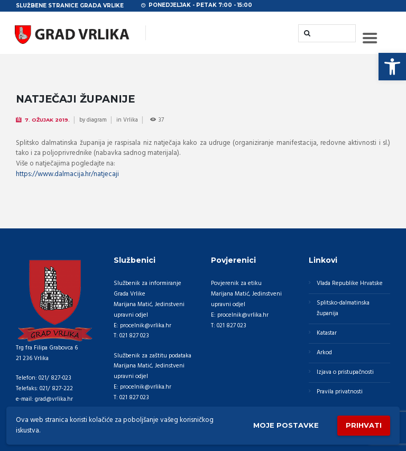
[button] (392, 66)
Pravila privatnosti (340, 392)
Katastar (327, 333)
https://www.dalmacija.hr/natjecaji (67, 174)
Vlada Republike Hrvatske (350, 283)
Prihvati (364, 425)
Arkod (324, 352)
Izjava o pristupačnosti (345, 372)
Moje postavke (286, 425)
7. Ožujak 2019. (47, 120)
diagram (97, 120)
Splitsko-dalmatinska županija (343, 308)
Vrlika (130, 120)
